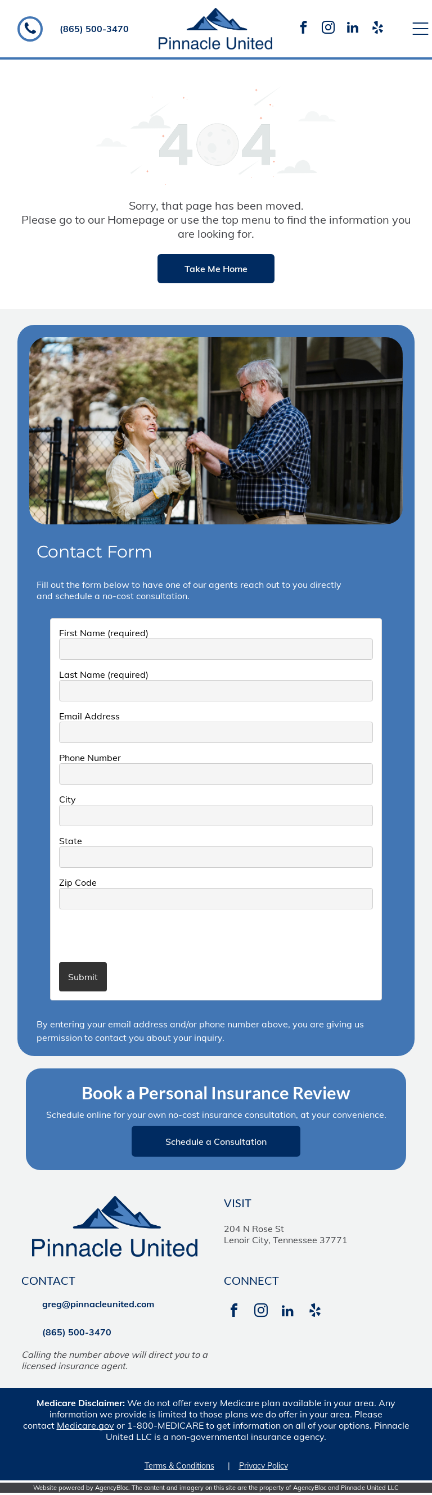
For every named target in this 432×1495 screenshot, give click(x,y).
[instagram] (328, 29)
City (67, 799)
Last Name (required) (103, 674)
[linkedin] (352, 29)
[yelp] (377, 29)
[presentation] (125, 935)
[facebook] (303, 29)
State (70, 840)
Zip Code (78, 882)
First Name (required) (103, 632)
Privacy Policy (263, 1466)
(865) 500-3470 (94, 28)
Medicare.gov (85, 1425)
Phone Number (90, 757)
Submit (83, 976)
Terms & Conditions (179, 1466)
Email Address (89, 716)
